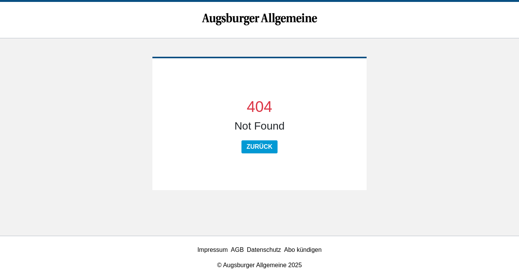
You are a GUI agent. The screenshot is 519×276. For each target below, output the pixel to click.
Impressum (212, 249)
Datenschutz (264, 249)
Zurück (259, 146)
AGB (237, 249)
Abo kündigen (303, 249)
